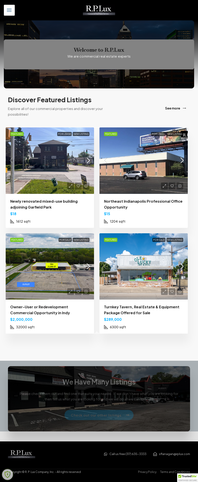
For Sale (65, 240)
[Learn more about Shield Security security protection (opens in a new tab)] (7, 474)
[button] (9, 10)
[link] (50, 160)
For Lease (64, 134)
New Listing (81, 134)
